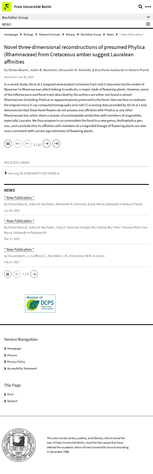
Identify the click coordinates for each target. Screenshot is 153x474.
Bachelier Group (91, 34)
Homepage (11, 34)
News (110, 34)
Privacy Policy (16, 362)
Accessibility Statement (22, 368)
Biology (28, 34)
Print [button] (10, 394)
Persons (12, 355)
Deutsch (12, 401)
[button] (7, 274)
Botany (70, 34)
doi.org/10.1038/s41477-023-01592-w (34, 173)
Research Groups (49, 34)
